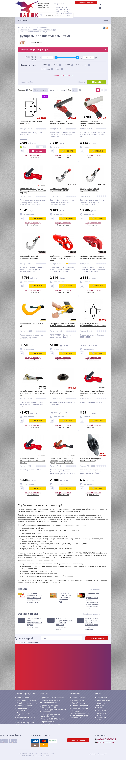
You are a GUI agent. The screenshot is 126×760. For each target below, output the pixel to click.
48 (80, 90)
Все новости (95, 589)
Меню (105, 20)
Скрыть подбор (26, 82)
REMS (57, 65)
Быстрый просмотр (33, 155)
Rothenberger (83, 65)
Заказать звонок (86, 3)
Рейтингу (61, 90)
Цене (52, 90)
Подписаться (97, 638)
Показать (96, 82)
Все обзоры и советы (91, 614)
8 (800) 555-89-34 (106, 739)
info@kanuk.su (59, 4)
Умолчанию (39, 90)
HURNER (45, 65)
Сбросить (81, 82)
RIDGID (69, 65)
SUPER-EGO (47, 69)
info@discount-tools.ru (105, 742)
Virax (59, 69)
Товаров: (21, 90)
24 (74, 90)
